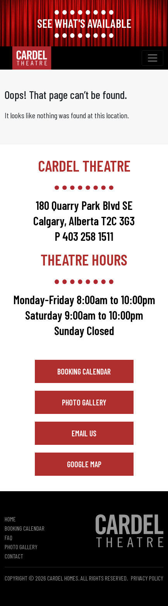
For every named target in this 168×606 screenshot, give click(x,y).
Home (10, 519)
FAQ (8, 537)
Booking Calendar (84, 371)
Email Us (84, 433)
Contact (14, 556)
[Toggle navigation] (152, 58)
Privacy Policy (147, 578)
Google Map (84, 464)
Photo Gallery (84, 402)
